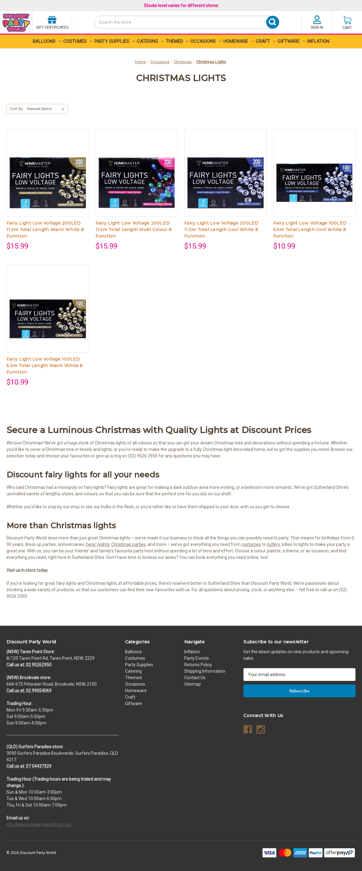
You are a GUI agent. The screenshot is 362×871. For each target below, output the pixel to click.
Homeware (238, 41)
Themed (177, 41)
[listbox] (47, 109)
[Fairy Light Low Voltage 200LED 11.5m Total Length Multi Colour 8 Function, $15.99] (137, 183)
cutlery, (274, 544)
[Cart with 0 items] (347, 22)
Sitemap (192, 684)
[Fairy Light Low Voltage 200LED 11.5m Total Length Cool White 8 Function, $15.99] (225, 183)
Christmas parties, (129, 544)
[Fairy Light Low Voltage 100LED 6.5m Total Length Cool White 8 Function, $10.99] (315, 183)
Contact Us (194, 677)
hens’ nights (97, 544)
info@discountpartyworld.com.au (38, 824)
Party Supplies (114, 41)
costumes (251, 544)
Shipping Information (204, 671)
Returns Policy (198, 664)
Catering (150, 41)
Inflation (318, 41)
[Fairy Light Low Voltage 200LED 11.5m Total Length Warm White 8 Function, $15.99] (48, 183)
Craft (266, 41)
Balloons (47, 41)
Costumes (77, 41)
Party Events (196, 658)
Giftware (291, 41)
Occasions (206, 41)
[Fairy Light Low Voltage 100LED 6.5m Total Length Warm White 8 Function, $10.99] (48, 318)
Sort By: (17, 108)
